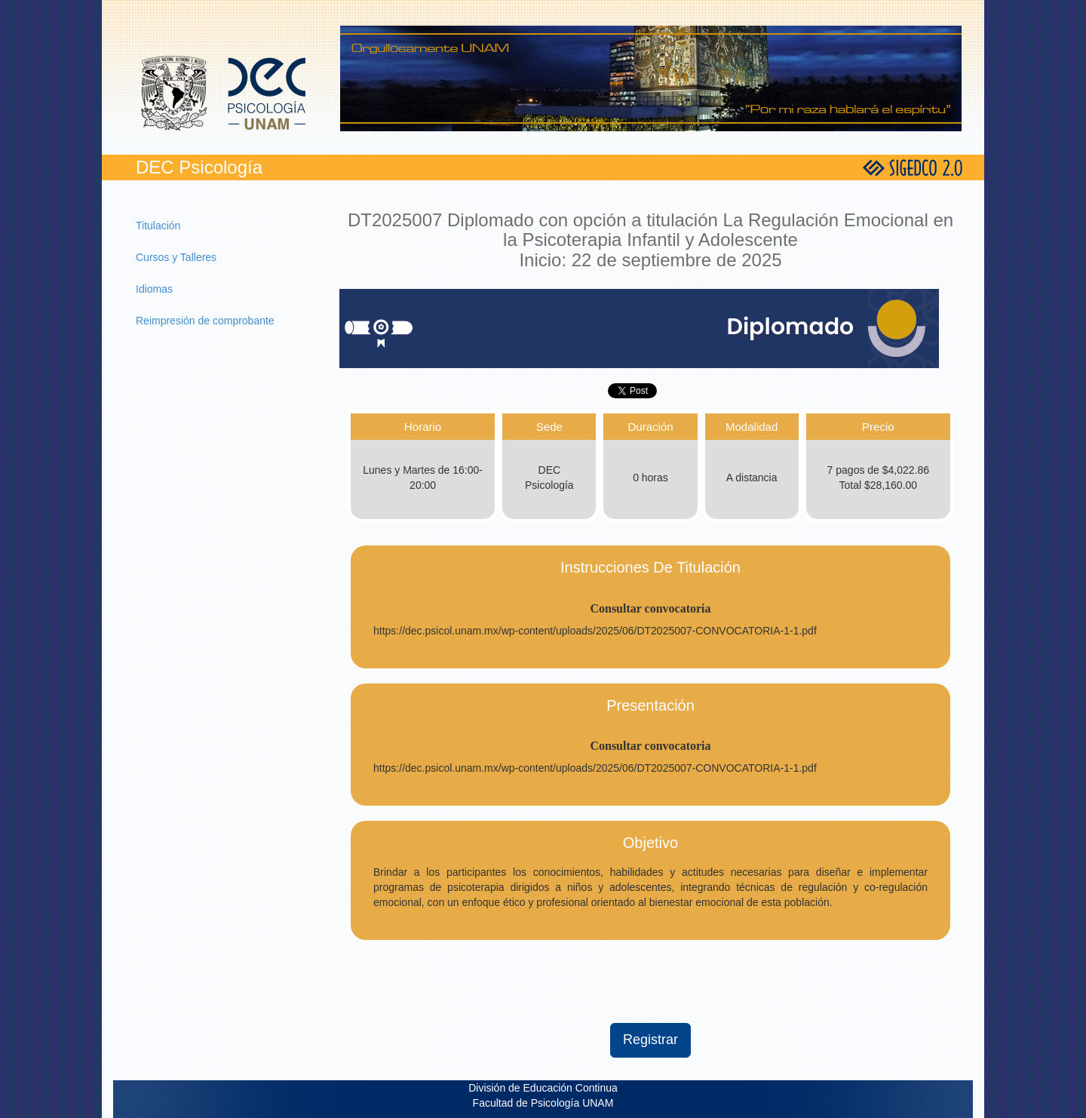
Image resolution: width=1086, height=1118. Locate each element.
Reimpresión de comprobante (205, 321)
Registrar (650, 1039)
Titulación (158, 226)
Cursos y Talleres (176, 257)
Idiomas (154, 289)
